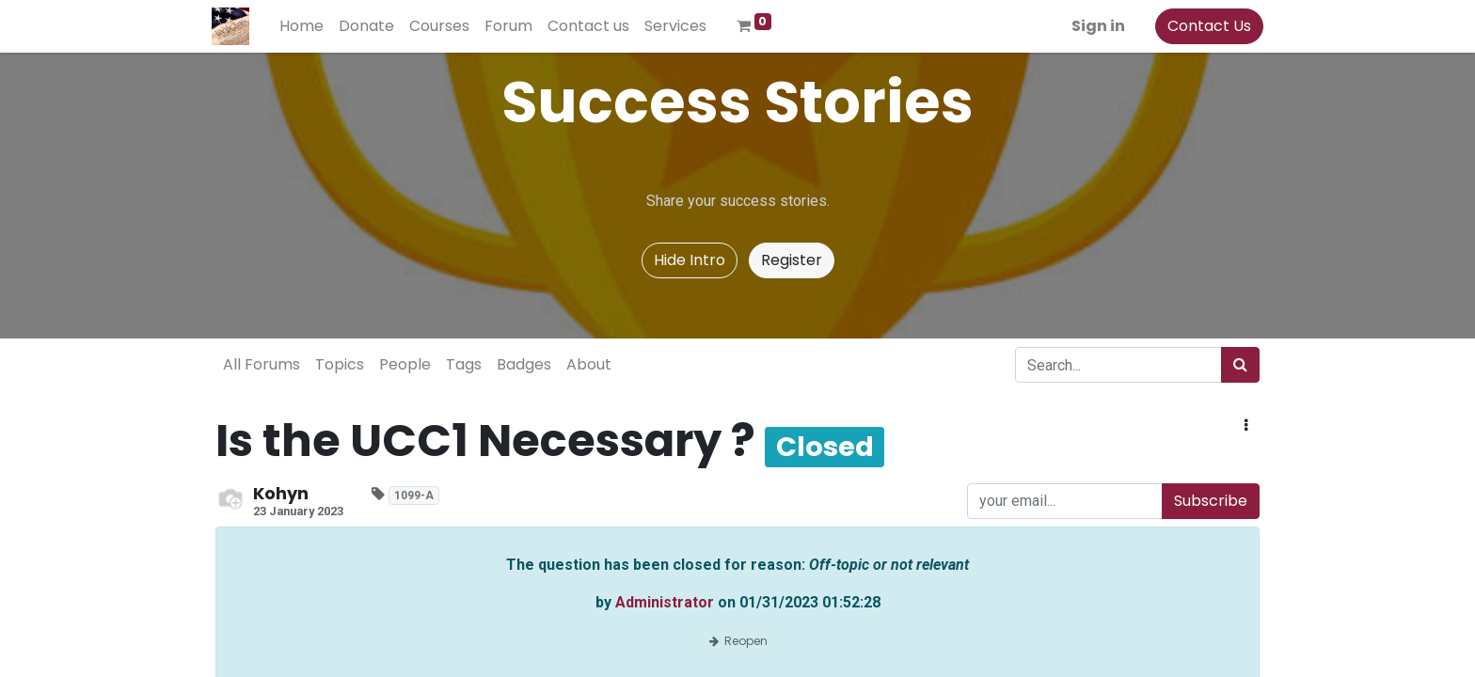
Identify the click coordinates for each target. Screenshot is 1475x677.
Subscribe (1210, 501)
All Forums (261, 364)
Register (791, 260)
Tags (464, 364)
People (405, 364)
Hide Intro (689, 260)
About (588, 364)
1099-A (414, 495)
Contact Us (1205, 26)
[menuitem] (305, 26)
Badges (524, 364)
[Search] (1240, 365)
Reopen (737, 641)
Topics (339, 364)
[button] (1246, 426)
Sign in (1094, 26)
